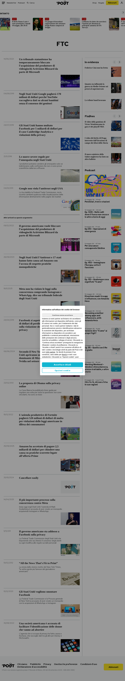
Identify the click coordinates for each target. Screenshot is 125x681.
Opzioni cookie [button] (62, 370)
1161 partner (50, 352)
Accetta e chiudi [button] (62, 364)
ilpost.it (64, 355)
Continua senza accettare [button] (62, 315)
